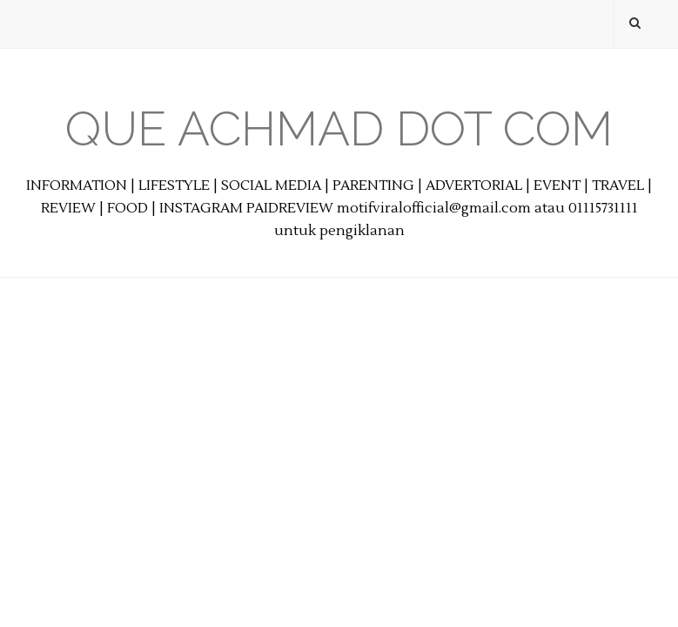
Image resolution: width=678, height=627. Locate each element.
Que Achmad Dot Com (339, 128)
